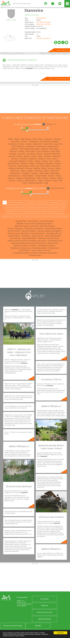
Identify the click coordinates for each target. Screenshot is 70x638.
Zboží (55, 180)
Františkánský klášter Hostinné (24, 253)
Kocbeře (47, 156)
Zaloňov (48, 180)
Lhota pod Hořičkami (17, 161)
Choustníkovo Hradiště (48, 141)
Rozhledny (54, 207)
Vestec (58, 175)
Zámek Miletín (14, 236)
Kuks (49, 158)
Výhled (45, 178)
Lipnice (45, 161)
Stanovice (34, 10)
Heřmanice (53, 149)
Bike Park (18, 216)
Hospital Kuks (20, 221)
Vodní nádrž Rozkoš (52, 236)
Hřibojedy (13, 154)
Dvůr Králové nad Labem (43, 22)
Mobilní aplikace (44, 619)
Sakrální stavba (62, 216)
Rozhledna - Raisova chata (32, 236)
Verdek (51, 175)
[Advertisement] (35, 99)
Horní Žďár (55, 151)
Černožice (15, 141)
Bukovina (48, 139)
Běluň (10, 139)
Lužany (57, 161)
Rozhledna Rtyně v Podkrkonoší (45, 248)
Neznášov (50, 163)
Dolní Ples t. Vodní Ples (53, 144)
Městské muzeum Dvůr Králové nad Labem (34, 223)
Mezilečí (24, 163)
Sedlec (30, 171)
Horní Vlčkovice (43, 151)
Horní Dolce (30, 151)
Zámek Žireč (33, 221)
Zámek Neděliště (29, 238)
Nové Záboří (45, 166)
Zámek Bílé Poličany (53, 228)
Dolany (29, 144)
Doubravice (30, 146)
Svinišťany (26, 173)
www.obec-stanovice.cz (43, 38)
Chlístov (24, 141)
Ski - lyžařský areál (52, 203)
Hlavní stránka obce (63, 50)
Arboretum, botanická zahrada (38, 207)
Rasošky (37, 168)
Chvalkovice (12, 144)
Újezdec (34, 173)
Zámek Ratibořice (38, 233)
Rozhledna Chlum (55, 240)
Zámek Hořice (52, 243)
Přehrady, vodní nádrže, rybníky (15, 207)
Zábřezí (20, 180)
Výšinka (53, 178)
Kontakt (38, 626)
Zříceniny (17, 212)
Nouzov (58, 163)
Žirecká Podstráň (35, 183)
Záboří (60, 178)
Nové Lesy (35, 166)
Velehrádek (44, 173)
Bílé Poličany (26, 139)
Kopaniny (33, 158)
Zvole (46, 183)
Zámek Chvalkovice (15, 228)
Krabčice (41, 158)
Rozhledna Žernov (54, 233)
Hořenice (13, 151)
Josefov (33, 156)
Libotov (38, 161)
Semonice (38, 171)
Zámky (9, 212)
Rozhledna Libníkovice (48, 253)
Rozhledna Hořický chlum (21, 248)
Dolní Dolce (37, 144)
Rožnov (51, 168)
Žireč (25, 183)
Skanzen (63, 203)
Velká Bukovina (14, 175)
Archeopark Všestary (46, 245)
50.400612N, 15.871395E (43, 24)
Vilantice (10, 178)
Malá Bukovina (14, 163)
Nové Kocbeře (23, 166)
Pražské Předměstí (16, 168)
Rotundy (45, 212)
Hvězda (39, 154)
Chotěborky (33, 141)
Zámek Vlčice (24, 250)
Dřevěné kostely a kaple (31, 212)
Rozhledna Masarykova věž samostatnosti (28, 243)
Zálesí (40, 180)
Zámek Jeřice (15, 238)
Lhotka (30, 161)
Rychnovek (15, 171)
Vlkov (39, 178)
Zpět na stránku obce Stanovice (59, 79)
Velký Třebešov (28, 175)
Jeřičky (19, 156)
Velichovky (54, 173)
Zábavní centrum (49, 216)
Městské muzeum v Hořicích (25, 245)
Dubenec (14, 149)
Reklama (44, 605)
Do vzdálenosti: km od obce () (26, 188)
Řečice (44, 168)
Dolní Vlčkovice (18, 146)
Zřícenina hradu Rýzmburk (18, 233)
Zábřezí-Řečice (31, 180)
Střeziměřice (15, 173)
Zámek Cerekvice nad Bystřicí (49, 231)
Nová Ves (12, 166)
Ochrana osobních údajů (12, 626)
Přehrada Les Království (34, 228)
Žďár (61, 180)
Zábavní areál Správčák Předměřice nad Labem (26, 240)
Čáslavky (57, 139)
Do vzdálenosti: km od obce (27, 124)
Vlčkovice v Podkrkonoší (25, 178)
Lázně (61, 212)
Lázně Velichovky (47, 221)
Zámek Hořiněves (29, 231)
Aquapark (31, 203)
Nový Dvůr (56, 166)
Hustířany (31, 154)
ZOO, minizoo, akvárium (16, 203)
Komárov (15, 158)
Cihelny (21, 144)
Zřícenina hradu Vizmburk (48, 238)
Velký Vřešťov (41, 175)
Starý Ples (54, 171)
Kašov (40, 156)
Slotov (46, 171)
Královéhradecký (41, 18)
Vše (5, 203)
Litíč (51, 161)
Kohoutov (56, 156)
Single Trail (28, 216)
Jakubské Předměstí (52, 154)
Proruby (29, 168)
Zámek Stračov (35, 255)
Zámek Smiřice (14, 231)
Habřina (44, 149)
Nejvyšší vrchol (7, 216)
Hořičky (21, 151)
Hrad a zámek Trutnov (41, 250)
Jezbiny (26, 156)
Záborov (12, 180)
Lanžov (55, 158)
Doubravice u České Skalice (47, 146)
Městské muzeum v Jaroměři (26, 226)
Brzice (40, 139)
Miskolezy (40, 163)
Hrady (63, 207)
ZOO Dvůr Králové (47, 226)
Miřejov (32, 163)
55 (37, 34)
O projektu (44, 599)
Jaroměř (12, 156)
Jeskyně (53, 212)
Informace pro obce (44, 612)
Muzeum (37, 216)
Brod (35, 139)
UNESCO (40, 203)
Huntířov (21, 154)
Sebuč (23, 171)
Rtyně (58, 168)
